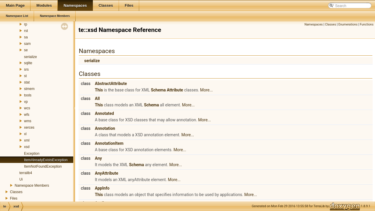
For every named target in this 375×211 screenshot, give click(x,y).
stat (27, 82)
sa (26, 37)
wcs (27, 108)
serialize (30, 57)
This (99, 90)
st (25, 76)
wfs (26, 115)
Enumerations (348, 24)
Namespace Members (32, 185)
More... (206, 90)
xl (25, 134)
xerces (29, 127)
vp (26, 102)
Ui (21, 179)
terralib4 (25, 173)
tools (27, 95)
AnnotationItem (109, 143)
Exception (32, 154)
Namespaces (313, 24)
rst (26, 31)
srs (26, 69)
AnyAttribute (106, 173)
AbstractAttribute (111, 83)
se (26, 50)
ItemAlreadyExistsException (46, 160)
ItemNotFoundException (43, 166)
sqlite (28, 63)
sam (27, 44)
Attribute (175, 90)
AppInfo (102, 188)
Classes (16, 192)
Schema (158, 90)
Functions (367, 24)
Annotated (104, 113)
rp (25, 24)
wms (27, 121)
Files (13, 198)
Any (98, 158)
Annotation (105, 128)
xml (27, 140)
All (97, 98)
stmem (29, 89)
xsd (27, 147)
